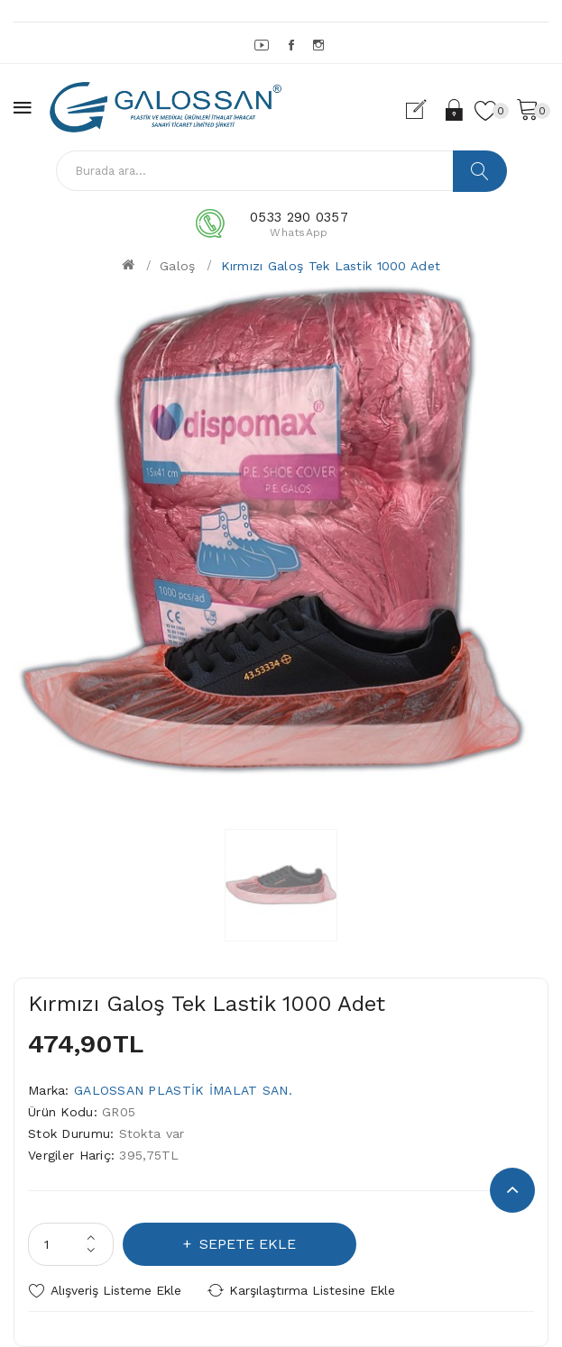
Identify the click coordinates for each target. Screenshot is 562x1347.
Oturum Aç (455, 109)
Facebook (293, 45)
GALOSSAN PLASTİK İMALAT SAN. (183, 1090)
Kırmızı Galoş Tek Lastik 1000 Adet (331, 266)
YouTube (262, 45)
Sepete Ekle (245, 1243)
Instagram (320, 45)
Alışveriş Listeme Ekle (116, 1290)
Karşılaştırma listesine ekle (312, 1290)
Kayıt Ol (423, 109)
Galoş (177, 266)
